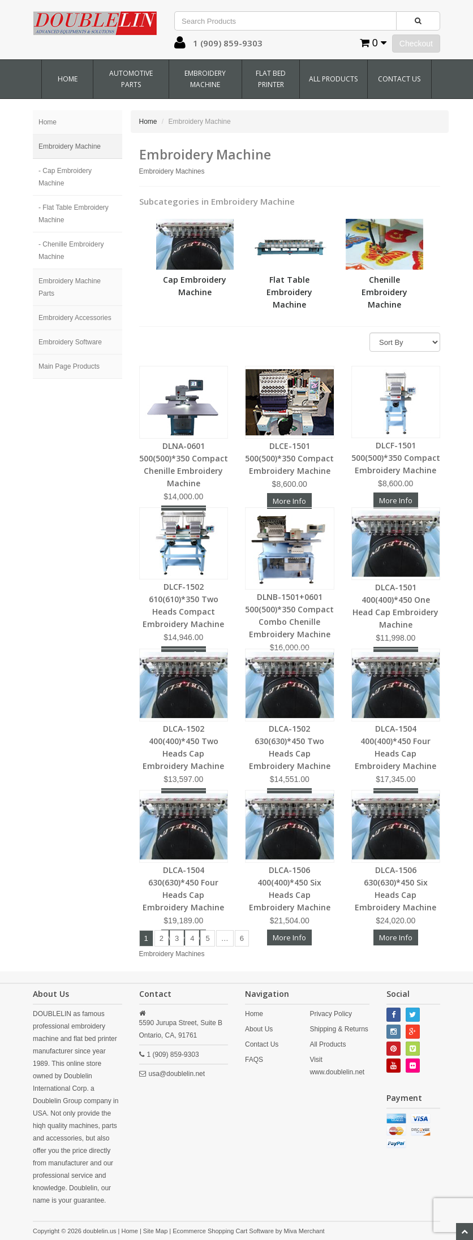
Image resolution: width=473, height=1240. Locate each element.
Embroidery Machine (205, 78)
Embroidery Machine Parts (69, 287)
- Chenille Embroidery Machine (71, 250)
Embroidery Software (70, 342)
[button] (180, 45)
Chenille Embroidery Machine (384, 292)
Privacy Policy (330, 1014)
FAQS (254, 1060)
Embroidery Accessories (74, 318)
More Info (395, 500)
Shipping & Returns (338, 1029)
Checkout (416, 43)
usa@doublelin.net (177, 1074)
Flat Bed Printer (271, 78)
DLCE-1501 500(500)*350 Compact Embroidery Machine (289, 458)
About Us (259, 1029)
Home (68, 79)
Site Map (155, 1231)
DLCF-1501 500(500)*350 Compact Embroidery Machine (395, 458)
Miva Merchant (304, 1231)
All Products (333, 79)
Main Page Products (69, 366)
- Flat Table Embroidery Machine (73, 214)
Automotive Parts (131, 78)
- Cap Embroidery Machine (65, 177)
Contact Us (399, 79)
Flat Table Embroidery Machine (289, 292)
